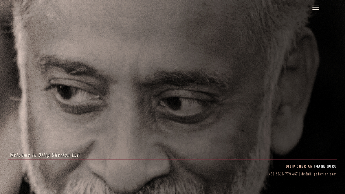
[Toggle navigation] (315, 7)
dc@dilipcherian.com (319, 174)
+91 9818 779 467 (283, 174)
